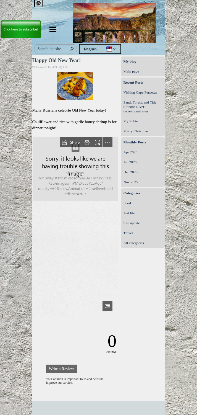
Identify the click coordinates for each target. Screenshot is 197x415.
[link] (20, 19)
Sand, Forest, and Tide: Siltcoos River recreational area (140, 106)
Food (127, 203)
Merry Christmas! (137, 131)
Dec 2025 (131, 172)
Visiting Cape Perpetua (140, 92)
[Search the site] (56, 48)
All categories (134, 243)
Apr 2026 (131, 152)
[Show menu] (53, 29)
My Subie (131, 121)
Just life (129, 213)
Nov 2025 (131, 182)
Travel (128, 233)
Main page (131, 71)
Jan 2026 (130, 162)
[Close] (38, 3)
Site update (132, 223)
